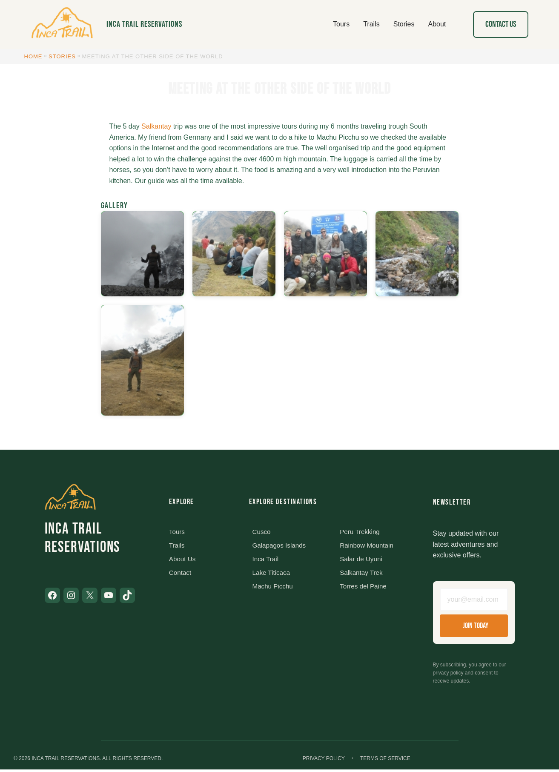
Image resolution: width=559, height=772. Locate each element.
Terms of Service (385, 761)
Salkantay (156, 126)
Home (33, 56)
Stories (62, 56)
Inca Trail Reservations (144, 24)
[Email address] (474, 600)
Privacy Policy (324, 761)
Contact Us (500, 24)
